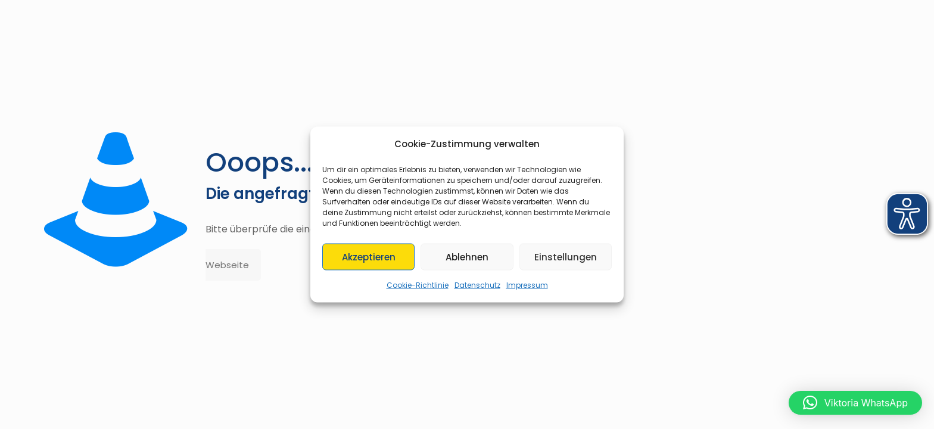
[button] (855, 403)
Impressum (527, 285)
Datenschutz (477, 285)
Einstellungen (565, 256)
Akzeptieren (369, 256)
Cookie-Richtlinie (418, 285)
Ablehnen (467, 256)
